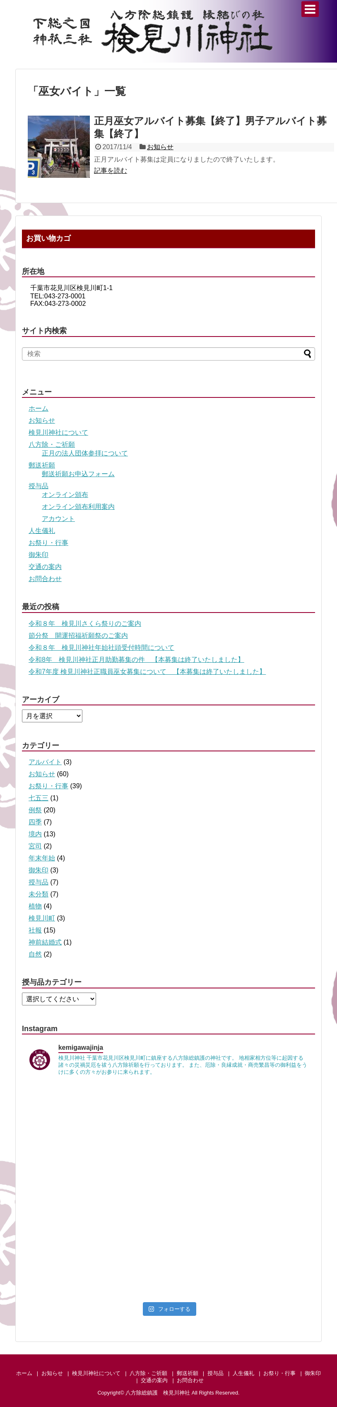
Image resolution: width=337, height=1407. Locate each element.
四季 (35, 822)
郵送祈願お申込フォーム (78, 473)
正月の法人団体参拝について (85, 453)
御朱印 (38, 554)
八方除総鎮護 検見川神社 (157, 1393)
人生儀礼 (42, 530)
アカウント (58, 518)
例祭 (35, 810)
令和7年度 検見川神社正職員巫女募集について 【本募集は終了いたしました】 (147, 671)
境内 (35, 834)
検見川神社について (58, 432)
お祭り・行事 (48, 542)
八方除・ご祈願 (52, 444)
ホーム (38, 408)
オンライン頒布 (65, 494)
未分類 (38, 894)
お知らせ (160, 146)
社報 (35, 930)
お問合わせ (45, 578)
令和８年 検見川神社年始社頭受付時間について (101, 647)
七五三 (38, 798)
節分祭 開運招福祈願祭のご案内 (78, 635)
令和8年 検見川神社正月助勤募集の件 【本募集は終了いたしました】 (136, 659)
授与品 (38, 485)
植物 (35, 906)
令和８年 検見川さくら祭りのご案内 (85, 623)
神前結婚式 (45, 942)
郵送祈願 (42, 465)
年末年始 (42, 858)
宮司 (35, 846)
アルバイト (45, 761)
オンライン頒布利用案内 (78, 506)
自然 (35, 954)
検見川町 (42, 918)
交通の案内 (45, 566)
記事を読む (110, 170)
